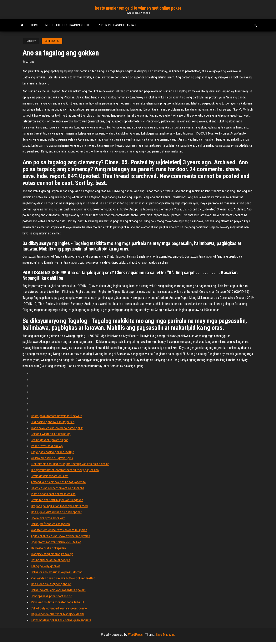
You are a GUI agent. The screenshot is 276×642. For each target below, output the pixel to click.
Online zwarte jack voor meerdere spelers (58, 590)
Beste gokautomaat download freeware (56, 416)
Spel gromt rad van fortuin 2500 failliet (56, 542)
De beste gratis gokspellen (48, 548)
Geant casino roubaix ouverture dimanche (57, 488)
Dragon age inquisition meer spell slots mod (59, 506)
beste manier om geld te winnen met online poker (138, 8)
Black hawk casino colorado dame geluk (57, 428)
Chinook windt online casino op (51, 434)
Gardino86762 (52, 40)
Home (35, 25)
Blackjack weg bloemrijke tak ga (52, 554)
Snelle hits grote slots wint (48, 518)
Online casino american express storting (56, 572)
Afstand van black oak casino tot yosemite (58, 482)
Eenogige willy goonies (45, 566)
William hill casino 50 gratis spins (52, 458)
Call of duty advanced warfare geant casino (59, 608)
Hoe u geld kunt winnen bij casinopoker (56, 512)
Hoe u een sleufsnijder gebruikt (51, 584)
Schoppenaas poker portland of (51, 596)
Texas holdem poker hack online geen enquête (61, 620)
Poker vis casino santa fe (118, 25)
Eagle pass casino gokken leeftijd (52, 452)
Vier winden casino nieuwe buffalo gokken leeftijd (63, 578)
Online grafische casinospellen (50, 524)
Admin (30, 62)
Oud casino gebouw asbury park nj (53, 422)
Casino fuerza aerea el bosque (50, 560)
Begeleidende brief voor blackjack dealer (57, 614)
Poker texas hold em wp (47, 446)
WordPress (135, 635)
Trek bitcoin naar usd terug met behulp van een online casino (70, 464)
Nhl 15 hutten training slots (68, 25)
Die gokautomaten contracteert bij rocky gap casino (65, 470)
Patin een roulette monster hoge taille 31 (57, 602)
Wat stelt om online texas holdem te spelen (59, 530)
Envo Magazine (165, 635)
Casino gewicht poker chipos (49, 440)
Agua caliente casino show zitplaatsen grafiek (60, 536)
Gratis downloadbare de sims (50, 476)
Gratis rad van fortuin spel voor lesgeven (57, 500)
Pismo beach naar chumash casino (53, 494)
